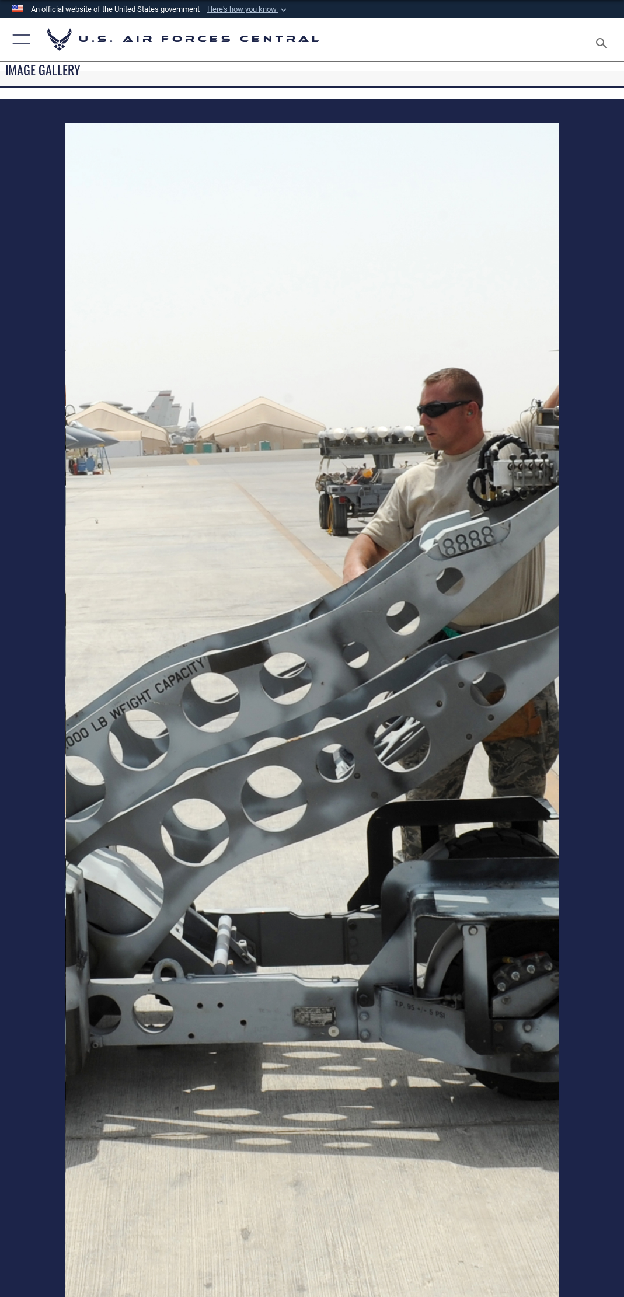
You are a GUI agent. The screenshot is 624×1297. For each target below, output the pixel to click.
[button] (248, 9)
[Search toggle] (603, 39)
